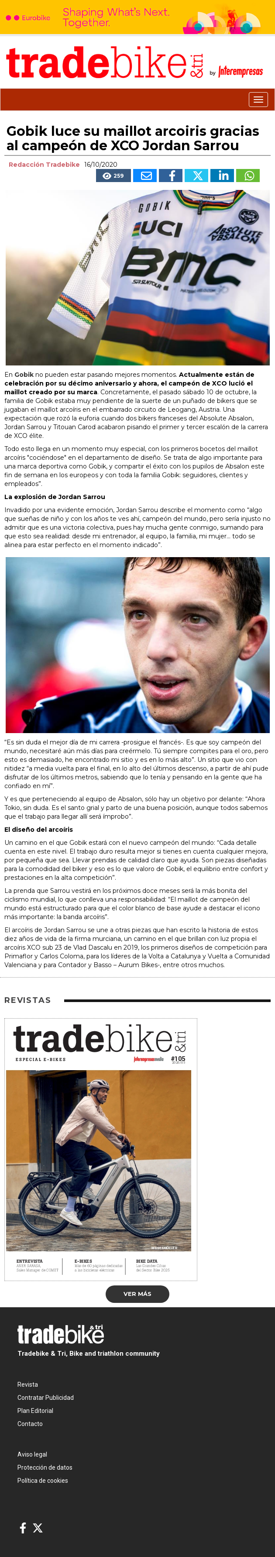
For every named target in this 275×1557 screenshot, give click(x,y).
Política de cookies (42, 1480)
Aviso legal (32, 1454)
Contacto (30, 1423)
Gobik (24, 375)
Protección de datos (44, 1467)
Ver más (137, 1293)
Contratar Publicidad (45, 1397)
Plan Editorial (35, 1410)
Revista (27, 1384)
